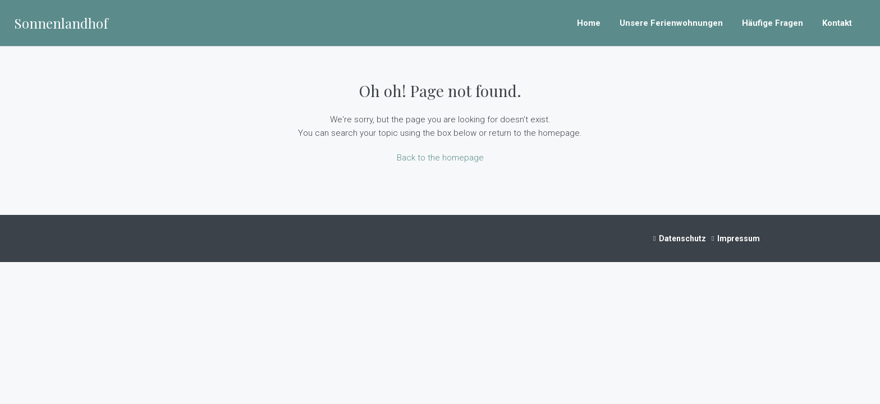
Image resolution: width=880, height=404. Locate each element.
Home (589, 23)
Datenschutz (682, 238)
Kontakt (837, 23)
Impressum (738, 238)
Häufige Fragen (772, 23)
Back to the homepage (440, 158)
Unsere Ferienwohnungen (671, 23)
